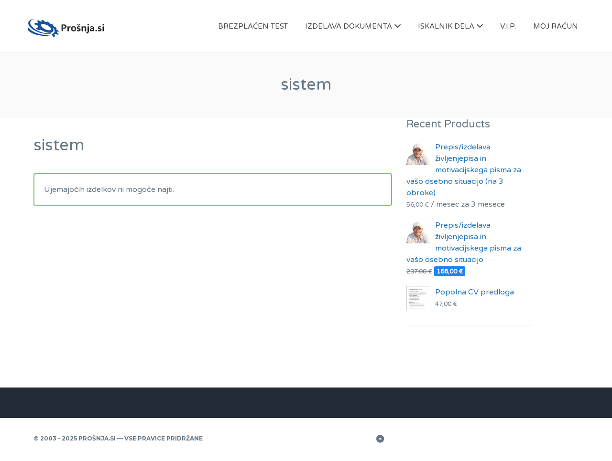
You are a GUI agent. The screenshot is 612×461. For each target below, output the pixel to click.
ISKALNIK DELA (446, 26)
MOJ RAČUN (555, 26)
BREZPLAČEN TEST (253, 26)
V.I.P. (508, 26)
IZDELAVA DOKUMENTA (348, 26)
